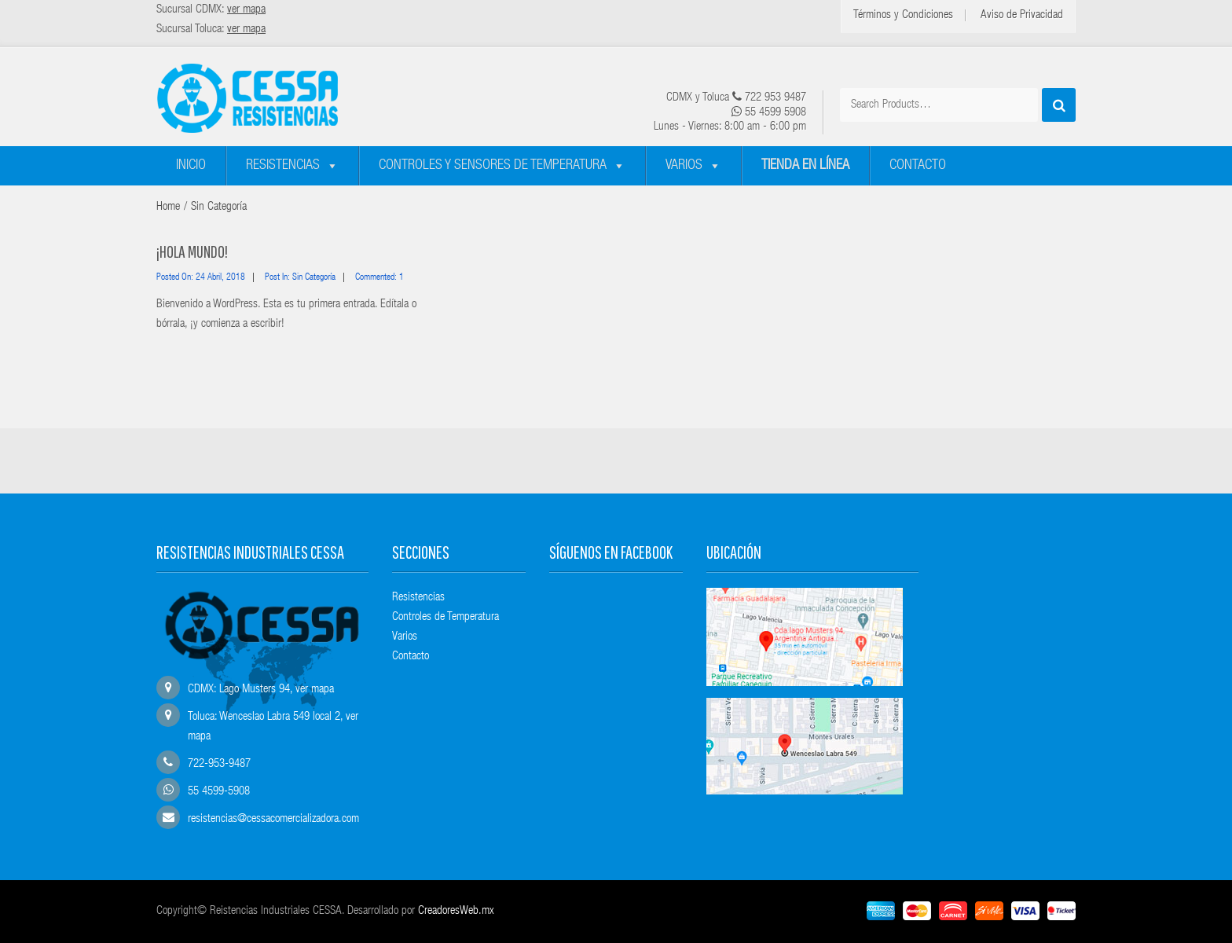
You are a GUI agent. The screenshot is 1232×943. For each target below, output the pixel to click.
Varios (684, 166)
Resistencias (283, 166)
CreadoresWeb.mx (456, 911)
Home (168, 207)
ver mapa (314, 689)
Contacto (917, 166)
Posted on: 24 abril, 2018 (200, 277)
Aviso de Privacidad (1022, 15)
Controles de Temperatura (445, 617)
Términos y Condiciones (903, 15)
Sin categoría (219, 207)
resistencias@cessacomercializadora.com (273, 819)
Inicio (191, 166)
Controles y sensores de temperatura (493, 166)
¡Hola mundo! (192, 251)
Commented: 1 (379, 277)
